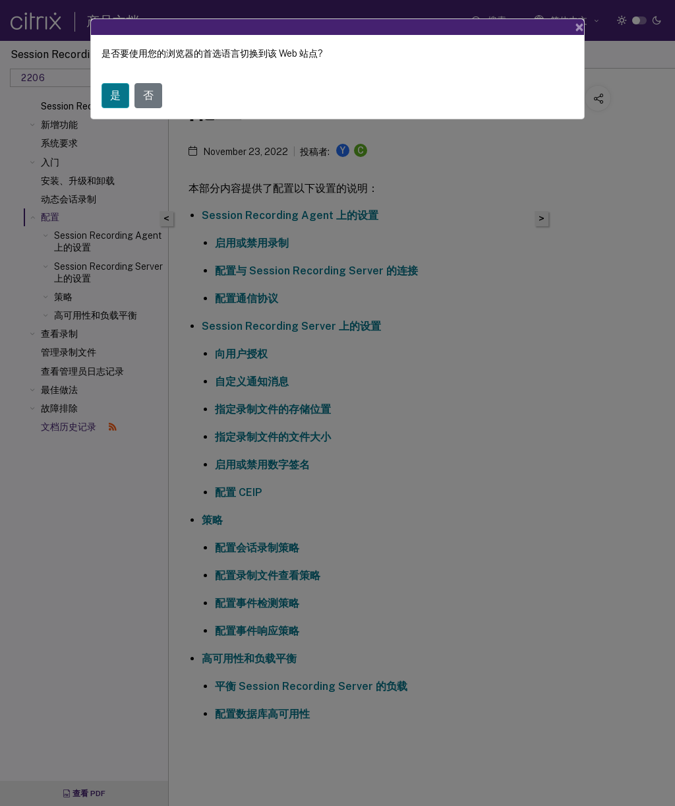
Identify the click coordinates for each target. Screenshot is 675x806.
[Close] (579, 27)
